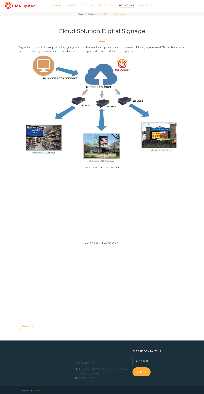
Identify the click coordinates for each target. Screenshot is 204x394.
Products (106, 5)
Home (56, 5)
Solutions (126, 5)
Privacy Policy (37, 390)
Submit (141, 371)
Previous (27, 326)
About (71, 5)
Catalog (86, 5)
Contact (145, 5)
